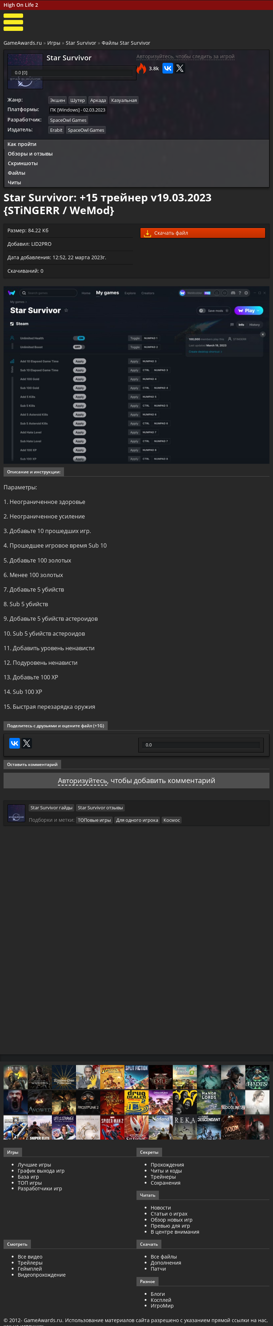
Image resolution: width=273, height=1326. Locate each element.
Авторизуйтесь (82, 786)
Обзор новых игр (172, 1225)
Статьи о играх (169, 1219)
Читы (14, 181)
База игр (28, 1182)
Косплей (161, 1306)
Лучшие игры (34, 1170)
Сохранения (166, 1188)
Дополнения (166, 1268)
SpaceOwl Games (68, 119)
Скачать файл (166, 233)
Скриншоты (23, 162)
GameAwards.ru (23, 42)
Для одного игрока (137, 826)
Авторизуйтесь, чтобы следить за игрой (185, 56)
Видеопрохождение (42, 1280)
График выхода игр (41, 1176)
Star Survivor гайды (52, 813)
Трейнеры (163, 1182)
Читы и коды (166, 1176)
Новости (161, 1213)
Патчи (158, 1274)
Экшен (57, 100)
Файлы (16, 172)
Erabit (56, 129)
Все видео (30, 1262)
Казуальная (124, 100)
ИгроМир (162, 1311)
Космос (172, 826)
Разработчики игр (40, 1194)
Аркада (98, 100)
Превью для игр (170, 1231)
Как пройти (21, 143)
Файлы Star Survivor (126, 42)
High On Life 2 (21, 4)
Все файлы (164, 1262)
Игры (53, 42)
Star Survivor (81, 42)
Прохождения (167, 1170)
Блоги (158, 1300)
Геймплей (30, 1274)
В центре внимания (175, 1237)
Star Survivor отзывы (100, 813)
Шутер (77, 100)
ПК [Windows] (65, 110)
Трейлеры (30, 1268)
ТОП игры (30, 1188)
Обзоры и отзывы (30, 153)
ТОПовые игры (94, 826)
